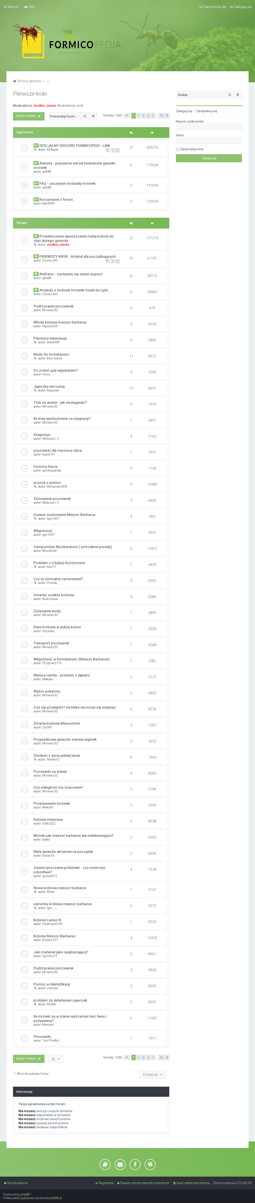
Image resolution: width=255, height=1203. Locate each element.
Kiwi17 (51, 567)
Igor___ (52, 908)
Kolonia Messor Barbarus (54, 936)
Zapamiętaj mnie (191, 149)
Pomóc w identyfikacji (52, 984)
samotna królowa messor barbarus (63, 904)
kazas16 (48, 855)
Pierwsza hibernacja (50, 338)
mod (80, 105)
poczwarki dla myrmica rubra (58, 450)
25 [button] (161, 115)
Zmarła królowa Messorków (57, 723)
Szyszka (48, 631)
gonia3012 (49, 876)
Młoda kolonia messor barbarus (60, 322)
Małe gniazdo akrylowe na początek (63, 851)
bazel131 (48, 454)
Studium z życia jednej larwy (57, 755)
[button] (127, 115)
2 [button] (138, 115)
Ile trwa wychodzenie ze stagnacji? (62, 418)
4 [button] (148, 115)
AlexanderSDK (57, 486)
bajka (46, 839)
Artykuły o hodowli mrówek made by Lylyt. (74, 290)
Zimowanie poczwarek (52, 498)
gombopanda (51, 470)
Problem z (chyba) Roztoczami (59, 563)
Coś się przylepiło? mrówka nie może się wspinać (75, 707)
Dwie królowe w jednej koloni (57, 627)
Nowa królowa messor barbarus (60, 888)
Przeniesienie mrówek (52, 803)
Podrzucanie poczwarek (54, 306)
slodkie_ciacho (45, 105)
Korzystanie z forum (56, 199)
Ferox (46, 374)
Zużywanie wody (47, 611)
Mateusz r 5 (50, 438)
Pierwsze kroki (30, 94)
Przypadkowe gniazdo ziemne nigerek (65, 739)
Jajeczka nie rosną (49, 386)
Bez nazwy (54, 358)
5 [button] (153, 115)
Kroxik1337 (50, 940)
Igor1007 (53, 518)
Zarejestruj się (206, 111)
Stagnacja (42, 434)
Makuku (47, 679)
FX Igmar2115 (52, 663)
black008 (53, 342)
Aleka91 (48, 807)
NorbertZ (53, 759)
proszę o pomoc (47, 482)
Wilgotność (43, 530)
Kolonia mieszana (48, 819)
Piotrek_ (53, 583)
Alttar (51, 892)
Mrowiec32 (50, 310)
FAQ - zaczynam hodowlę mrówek (67, 183)
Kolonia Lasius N (47, 920)
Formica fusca (45, 466)
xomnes (52, 988)
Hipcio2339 (50, 326)
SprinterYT (50, 956)
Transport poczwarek (51, 643)
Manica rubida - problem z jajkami (62, 675)
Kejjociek (53, 390)
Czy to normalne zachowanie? (58, 579)
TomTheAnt (50, 1040)
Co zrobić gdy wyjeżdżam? (56, 370)
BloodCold (49, 550)
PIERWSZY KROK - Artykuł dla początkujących (77, 256)
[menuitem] (29, 7)
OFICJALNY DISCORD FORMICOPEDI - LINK (74, 145)
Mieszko (48, 1024)
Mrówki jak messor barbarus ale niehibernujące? (74, 835)
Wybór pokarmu (47, 691)
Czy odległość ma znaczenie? (58, 787)
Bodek (51, 1004)
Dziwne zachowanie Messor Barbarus (64, 514)
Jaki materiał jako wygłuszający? (61, 952)
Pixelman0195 (52, 924)
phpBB (25, 1194)
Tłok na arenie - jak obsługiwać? (60, 402)
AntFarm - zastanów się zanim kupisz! (70, 274)
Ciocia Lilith (50, 260)
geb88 (46, 171)
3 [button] (143, 115)
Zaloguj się (184, 111)
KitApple (53, 149)
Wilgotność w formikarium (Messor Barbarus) (72, 659)
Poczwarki (42, 1036)
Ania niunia (50, 599)
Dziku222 (48, 823)
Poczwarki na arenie (50, 771)
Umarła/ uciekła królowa (54, 595)
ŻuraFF (47, 727)
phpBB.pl (56, 1198)
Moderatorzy (66, 105)
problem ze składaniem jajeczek (60, 1000)
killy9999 (48, 203)
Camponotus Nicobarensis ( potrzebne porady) (73, 547)
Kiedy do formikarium (51, 354)
